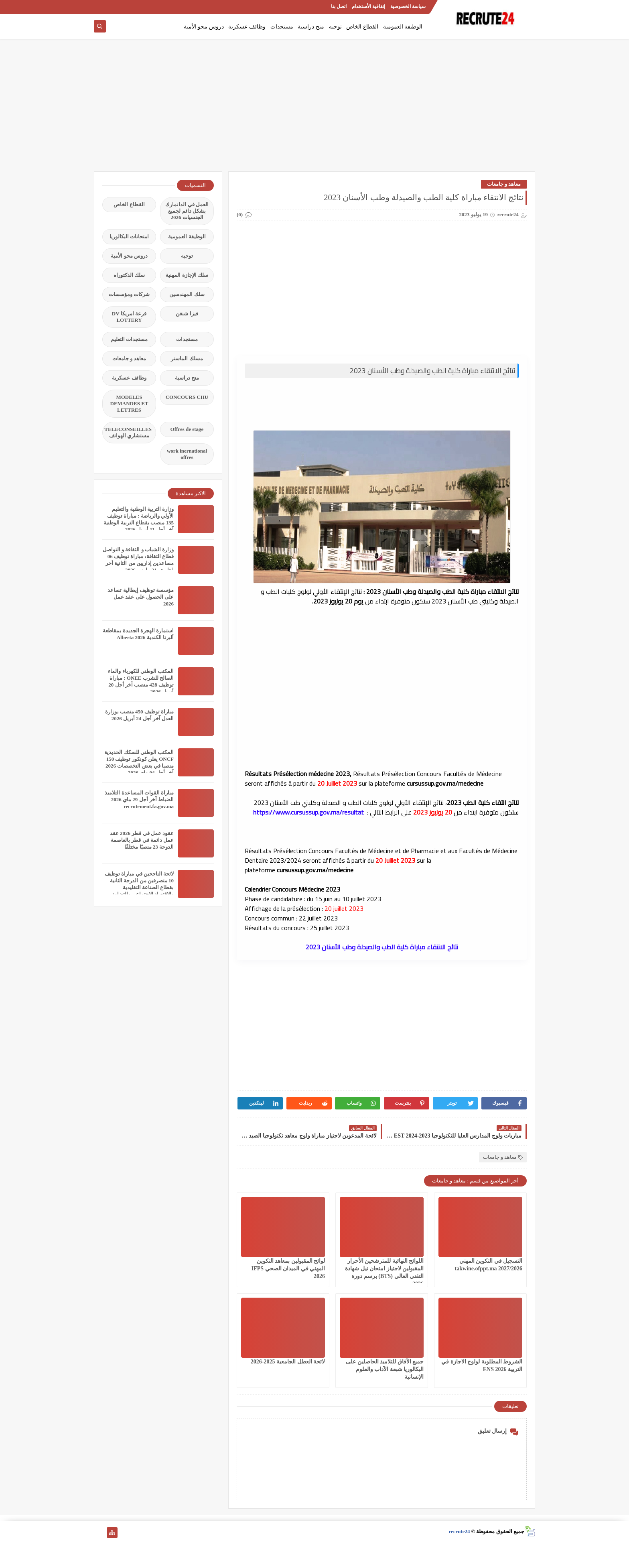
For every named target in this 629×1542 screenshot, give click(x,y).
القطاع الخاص (362, 27)
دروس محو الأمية (204, 27)
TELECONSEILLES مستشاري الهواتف (128, 432)
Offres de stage (187, 429)
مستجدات (281, 27)
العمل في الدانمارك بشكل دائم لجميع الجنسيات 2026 (187, 210)
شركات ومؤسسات (129, 294)
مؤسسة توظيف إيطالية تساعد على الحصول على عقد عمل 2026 (141, 597)
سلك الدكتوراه (129, 275)
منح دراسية (311, 27)
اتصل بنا (339, 6)
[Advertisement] (314, 109)
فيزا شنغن (187, 314)
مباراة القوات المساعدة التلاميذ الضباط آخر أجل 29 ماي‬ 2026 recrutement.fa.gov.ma (139, 799)
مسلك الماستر (187, 359)
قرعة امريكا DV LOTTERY (129, 317)
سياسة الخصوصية (408, 6)
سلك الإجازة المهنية (187, 275)
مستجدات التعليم (129, 339)
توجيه (335, 27)
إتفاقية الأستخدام (368, 6)
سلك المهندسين (186, 294)
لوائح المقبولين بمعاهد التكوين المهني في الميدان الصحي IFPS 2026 (288, 1268)
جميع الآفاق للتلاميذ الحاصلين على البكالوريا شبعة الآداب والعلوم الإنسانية (385, 1369)
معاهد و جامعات (504, 184)
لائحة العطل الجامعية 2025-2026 (288, 1362)
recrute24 (459, 1531)
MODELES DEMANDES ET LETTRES (129, 403)
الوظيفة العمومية (403, 27)
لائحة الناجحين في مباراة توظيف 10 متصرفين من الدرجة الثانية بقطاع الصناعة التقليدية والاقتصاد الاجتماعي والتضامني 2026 (139, 887)
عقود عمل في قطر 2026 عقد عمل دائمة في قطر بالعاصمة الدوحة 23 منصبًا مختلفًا (142, 840)
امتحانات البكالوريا (129, 237)
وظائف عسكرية (247, 27)
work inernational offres (187, 454)
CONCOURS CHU (187, 397)
